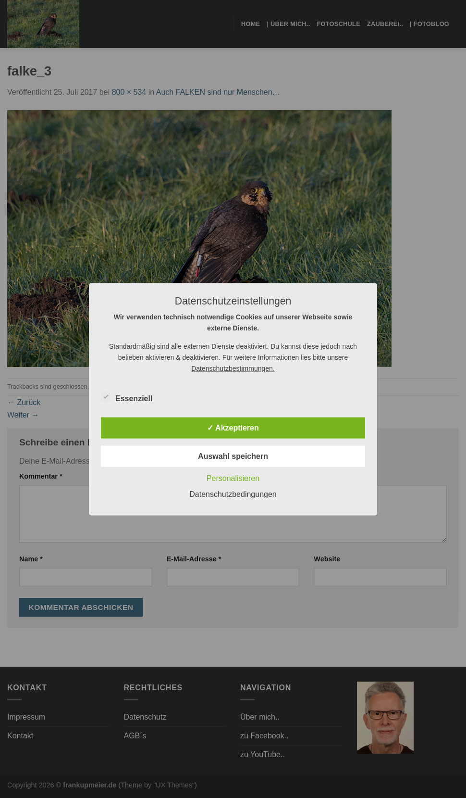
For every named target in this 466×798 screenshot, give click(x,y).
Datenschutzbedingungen (232, 494)
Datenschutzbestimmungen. (233, 368)
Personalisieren (233, 478)
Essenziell (126, 397)
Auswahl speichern (233, 456)
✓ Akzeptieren (233, 427)
